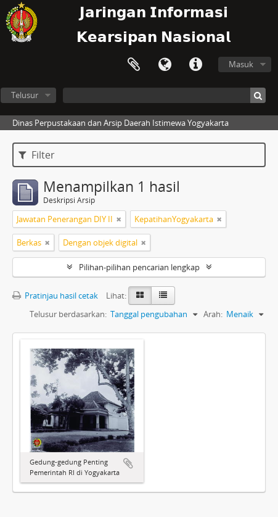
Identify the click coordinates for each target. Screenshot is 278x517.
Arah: (213, 314)
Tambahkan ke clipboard (128, 463)
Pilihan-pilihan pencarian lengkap (139, 267)
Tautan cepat (195, 64)
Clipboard (133, 64)
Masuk (241, 64)
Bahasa (164, 64)
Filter (36, 155)
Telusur (24, 95)
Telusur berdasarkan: (68, 314)
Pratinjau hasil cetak (55, 295)
